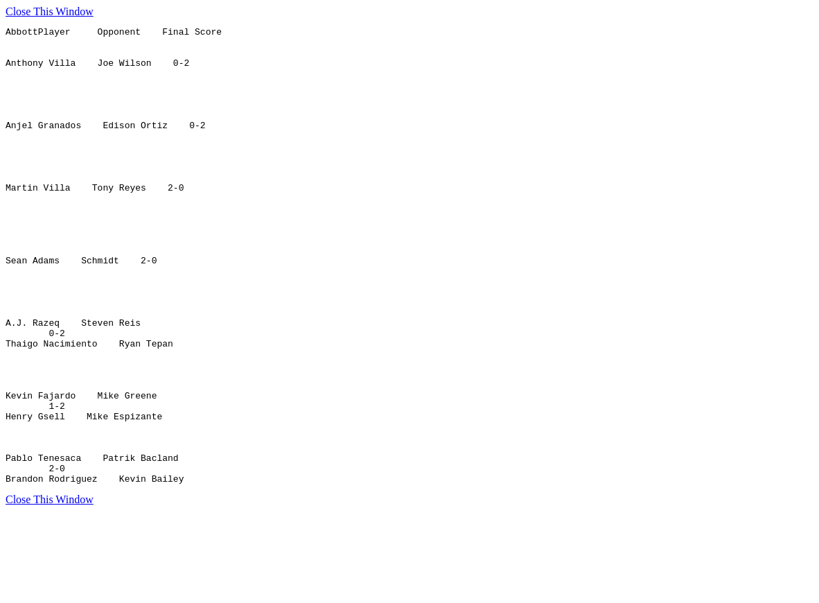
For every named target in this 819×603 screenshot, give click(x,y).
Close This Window (50, 11)
